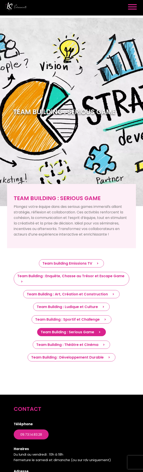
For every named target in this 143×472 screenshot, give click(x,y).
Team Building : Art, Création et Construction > (71, 294)
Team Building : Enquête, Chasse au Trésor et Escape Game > (70, 278)
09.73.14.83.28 (31, 434)
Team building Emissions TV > (71, 263)
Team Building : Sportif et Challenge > (71, 319)
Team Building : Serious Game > (71, 332)
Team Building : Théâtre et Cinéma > (71, 344)
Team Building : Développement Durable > (71, 357)
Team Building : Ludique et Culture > (71, 306)
